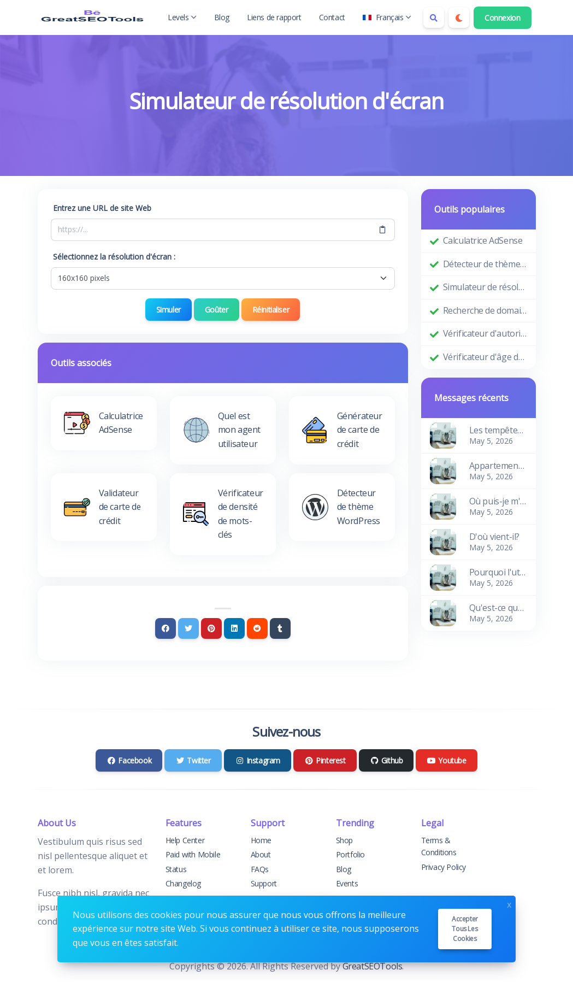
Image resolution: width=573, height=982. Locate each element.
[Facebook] (165, 628)
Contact (332, 17)
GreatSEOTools (372, 966)
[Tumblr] (280, 628)
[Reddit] (257, 628)
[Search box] (433, 17)
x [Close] (509, 903)
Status (176, 869)
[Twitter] (188, 628)
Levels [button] (182, 17)
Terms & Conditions (439, 846)
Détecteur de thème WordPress (485, 264)
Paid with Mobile (193, 854)
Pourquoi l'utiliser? (498, 572)
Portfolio (350, 854)
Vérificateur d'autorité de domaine (485, 333)
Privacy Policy (443, 867)
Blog (221, 17)
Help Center (185, 840)
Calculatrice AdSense (483, 240)
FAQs (260, 869)
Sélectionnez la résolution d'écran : (114, 256)
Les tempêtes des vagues (498, 430)
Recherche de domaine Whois (485, 310)
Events (347, 883)
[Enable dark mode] (458, 17)
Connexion (502, 18)
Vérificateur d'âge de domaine (485, 357)
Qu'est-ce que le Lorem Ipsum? (498, 608)
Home (261, 840)
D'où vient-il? (494, 537)
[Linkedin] (234, 628)
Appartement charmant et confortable (498, 466)
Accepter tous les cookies (465, 928)
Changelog (183, 883)
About (261, 854)
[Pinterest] (211, 628)
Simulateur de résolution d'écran (485, 287)
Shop (344, 840)
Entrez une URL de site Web (102, 208)
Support (264, 883)
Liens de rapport (274, 17)
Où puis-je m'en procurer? (498, 501)
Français (387, 17)
